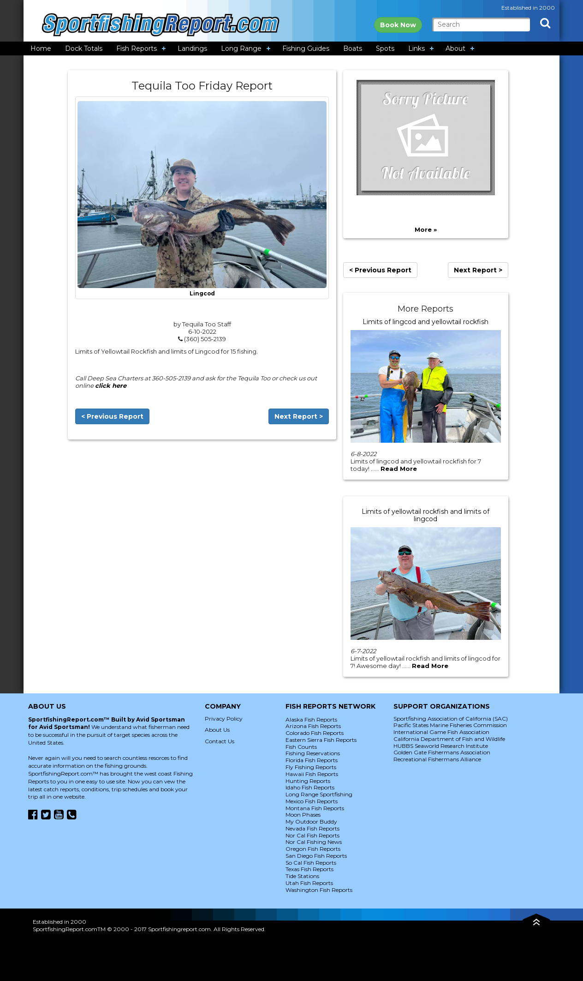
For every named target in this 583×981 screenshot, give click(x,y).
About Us (217, 729)
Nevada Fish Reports (312, 828)
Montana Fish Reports (315, 808)
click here (110, 385)
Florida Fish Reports (312, 760)
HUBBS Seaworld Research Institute (440, 745)
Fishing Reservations (313, 753)
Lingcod (202, 293)
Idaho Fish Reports (310, 787)
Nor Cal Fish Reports (312, 835)
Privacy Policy (224, 718)
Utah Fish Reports (309, 882)
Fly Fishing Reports (311, 767)
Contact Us (219, 741)
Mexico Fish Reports (312, 801)
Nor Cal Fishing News (314, 841)
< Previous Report (112, 416)
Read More (399, 468)
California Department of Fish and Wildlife (449, 738)
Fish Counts (301, 746)
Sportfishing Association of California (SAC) (450, 718)
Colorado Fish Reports (315, 732)
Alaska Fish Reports (311, 719)
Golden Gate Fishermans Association (441, 752)
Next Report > (298, 416)
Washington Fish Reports (319, 889)
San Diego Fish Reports (316, 855)
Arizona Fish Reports (313, 725)
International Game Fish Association (441, 731)
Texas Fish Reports (309, 869)
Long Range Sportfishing (319, 794)
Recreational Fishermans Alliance (437, 759)
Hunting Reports (308, 780)
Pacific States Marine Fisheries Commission (450, 725)
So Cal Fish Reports (311, 862)
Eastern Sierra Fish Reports (321, 739)
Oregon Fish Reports (313, 848)
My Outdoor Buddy (311, 821)
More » (426, 229)
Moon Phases (303, 814)
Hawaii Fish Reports (312, 773)
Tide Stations (302, 876)
